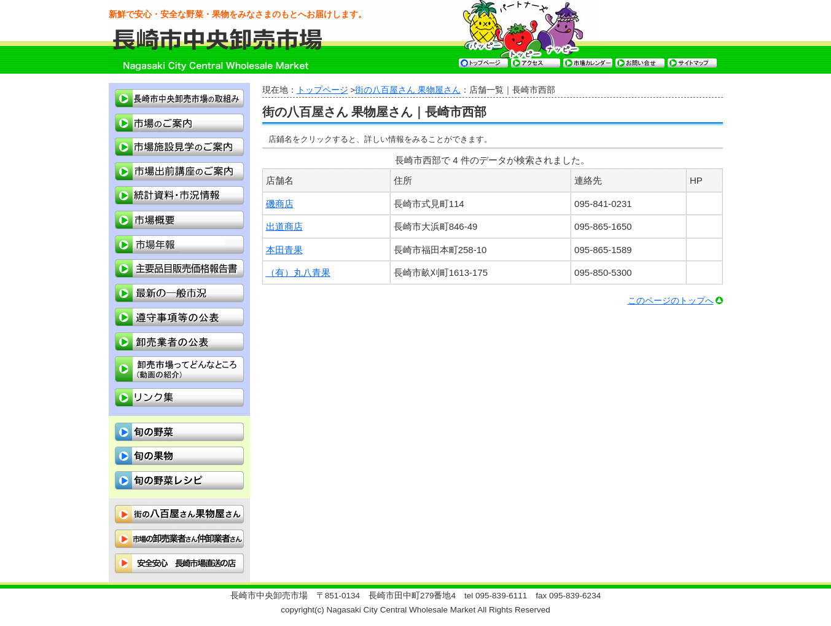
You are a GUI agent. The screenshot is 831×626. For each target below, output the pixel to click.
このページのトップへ (671, 300)
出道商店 (284, 226)
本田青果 (284, 250)
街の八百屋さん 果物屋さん (408, 90)
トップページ (322, 90)
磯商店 (280, 203)
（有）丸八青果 (298, 272)
